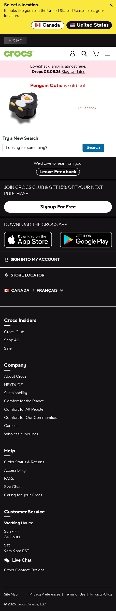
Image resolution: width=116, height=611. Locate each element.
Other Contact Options (24, 570)
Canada (47, 25)
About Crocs (15, 376)
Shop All (11, 340)
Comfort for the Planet (24, 401)
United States (89, 25)
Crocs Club (14, 331)
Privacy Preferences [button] (45, 594)
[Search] (84, 53)
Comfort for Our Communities (30, 417)
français (50, 290)
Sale (7, 348)
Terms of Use (75, 594)
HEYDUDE (13, 384)
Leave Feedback (58, 172)
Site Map (11, 594)
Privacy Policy (101, 594)
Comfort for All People (23, 409)
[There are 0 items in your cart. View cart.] (96, 53)
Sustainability (15, 392)
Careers (11, 425)
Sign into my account (32, 259)
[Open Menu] (109, 53)
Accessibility (15, 470)
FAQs (9, 478)
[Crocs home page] (17, 54)
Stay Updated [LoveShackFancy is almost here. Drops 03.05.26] (73, 71)
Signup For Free (58, 207)
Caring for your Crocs (23, 495)
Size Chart (13, 486)
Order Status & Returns (24, 462)
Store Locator (25, 275)
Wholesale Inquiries (21, 434)
